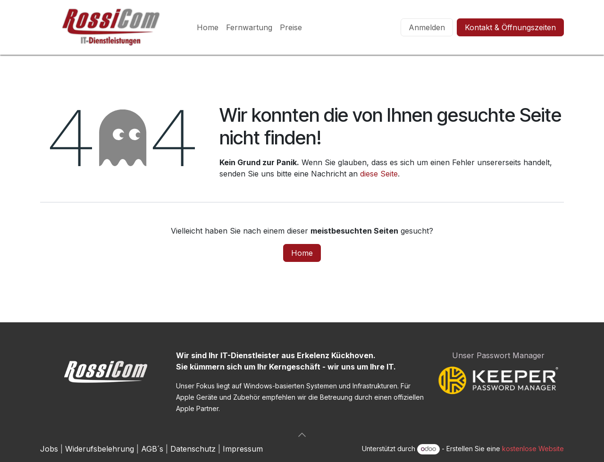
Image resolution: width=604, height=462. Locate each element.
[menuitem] (207, 27)
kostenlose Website (533, 449)
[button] (302, 434)
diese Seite (379, 173)
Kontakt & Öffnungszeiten (510, 27)
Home (302, 253)
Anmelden (427, 27)
